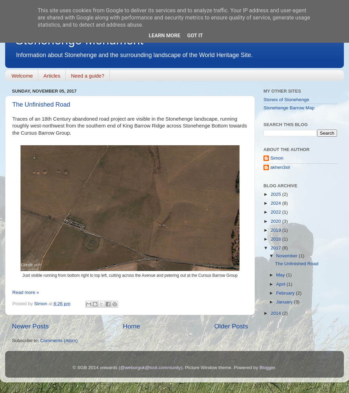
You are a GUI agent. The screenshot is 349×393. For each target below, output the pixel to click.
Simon (276, 158)
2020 (276, 221)
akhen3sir (280, 167)
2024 (276, 203)
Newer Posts (30, 326)
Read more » (25, 292)
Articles (51, 76)
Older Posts (231, 326)
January (285, 301)
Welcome (22, 76)
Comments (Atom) (59, 340)
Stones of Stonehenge (286, 99)
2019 (276, 230)
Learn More (164, 35)
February (286, 293)
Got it (195, 35)
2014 (276, 313)
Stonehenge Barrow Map (288, 107)
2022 (276, 212)
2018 (276, 239)
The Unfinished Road (41, 104)
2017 (276, 247)
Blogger (267, 367)
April (281, 284)
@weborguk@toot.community (150, 367)
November (287, 255)
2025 (276, 194)
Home (131, 326)
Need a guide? (87, 76)
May (281, 274)
